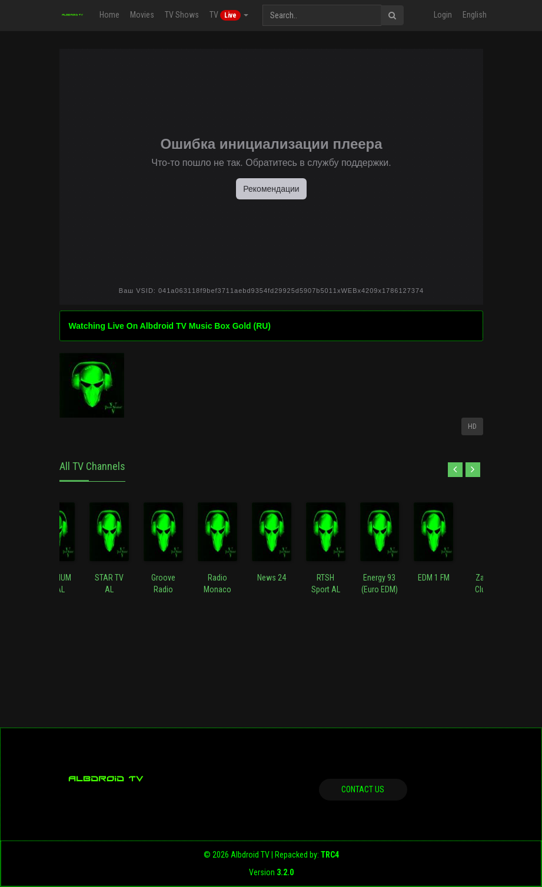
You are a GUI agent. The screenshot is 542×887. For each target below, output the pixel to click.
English (475, 14)
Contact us (362, 789)
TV (228, 15)
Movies (141, 14)
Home (109, 14)
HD (472, 426)
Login (443, 14)
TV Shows (181, 14)
